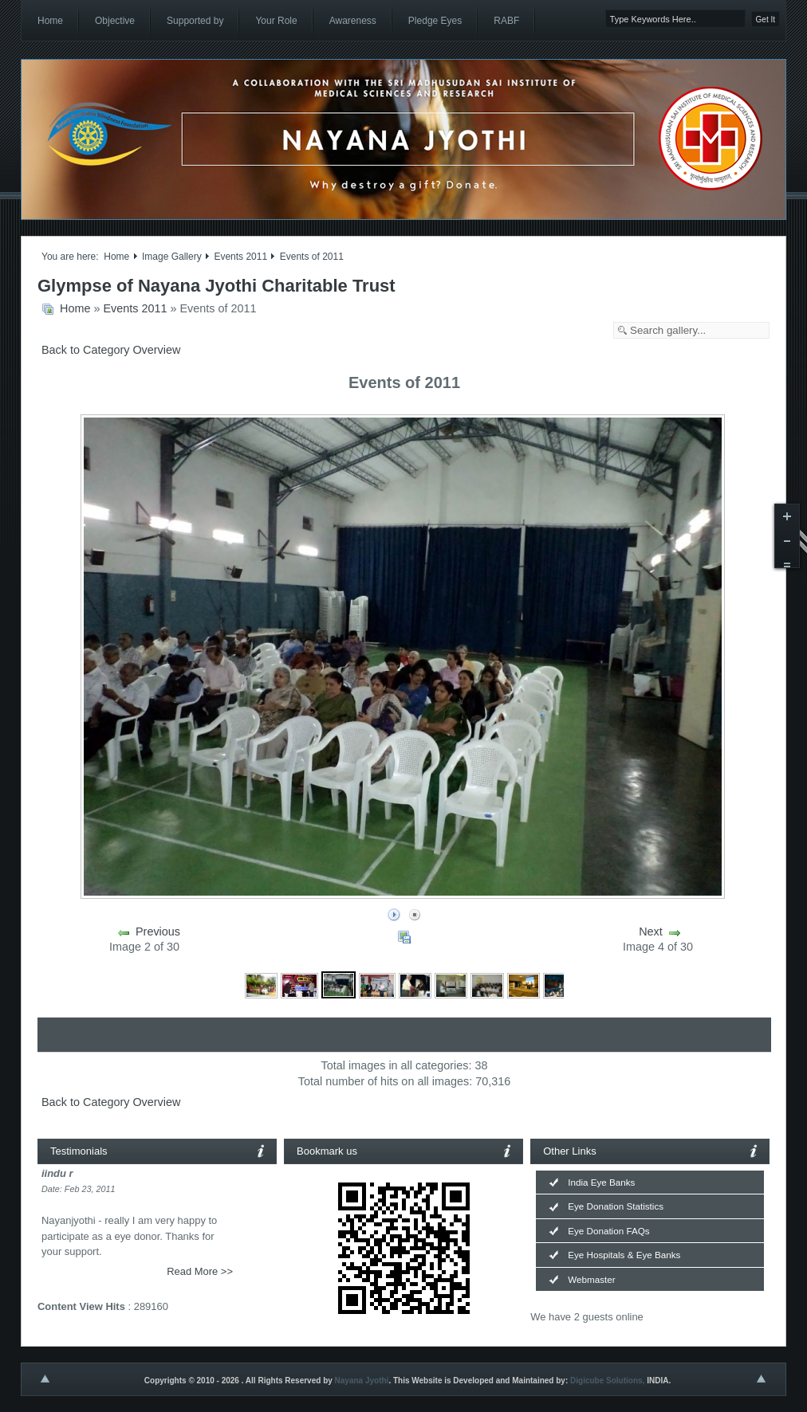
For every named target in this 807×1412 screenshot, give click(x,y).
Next (651, 931)
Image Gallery (172, 256)
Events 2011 (240, 256)
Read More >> (200, 1271)
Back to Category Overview (110, 349)
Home (116, 256)
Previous (158, 931)
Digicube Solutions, (607, 1380)
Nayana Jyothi (362, 1380)
